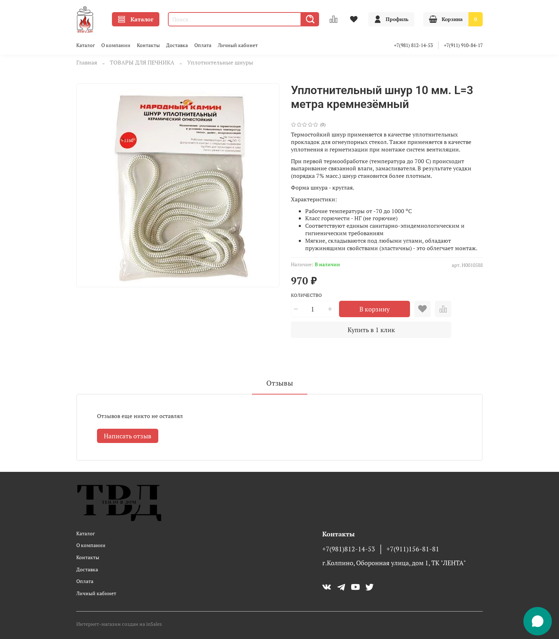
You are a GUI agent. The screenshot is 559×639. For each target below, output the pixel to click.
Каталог (135, 19)
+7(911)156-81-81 (412, 549)
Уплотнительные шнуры (220, 62)
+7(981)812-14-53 (348, 549)
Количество (306, 295)
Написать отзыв (128, 436)
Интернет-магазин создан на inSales (119, 623)
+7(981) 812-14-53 (413, 45)
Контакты (148, 45)
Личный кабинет (238, 45)
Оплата (202, 45)
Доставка (177, 45)
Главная (86, 62)
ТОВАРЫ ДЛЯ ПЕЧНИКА (142, 62)
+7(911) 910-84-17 (463, 45)
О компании (115, 45)
